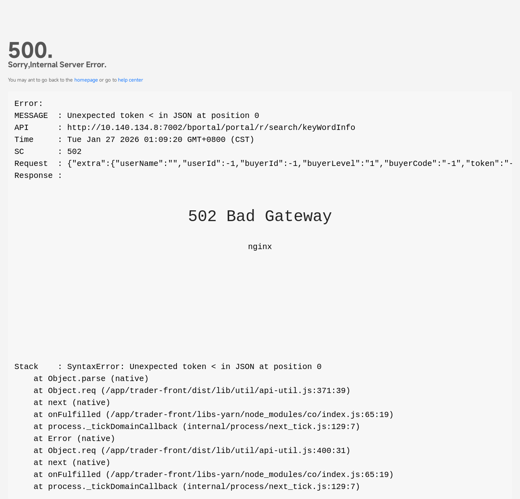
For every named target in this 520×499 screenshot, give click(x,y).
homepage (86, 79)
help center (130, 79)
